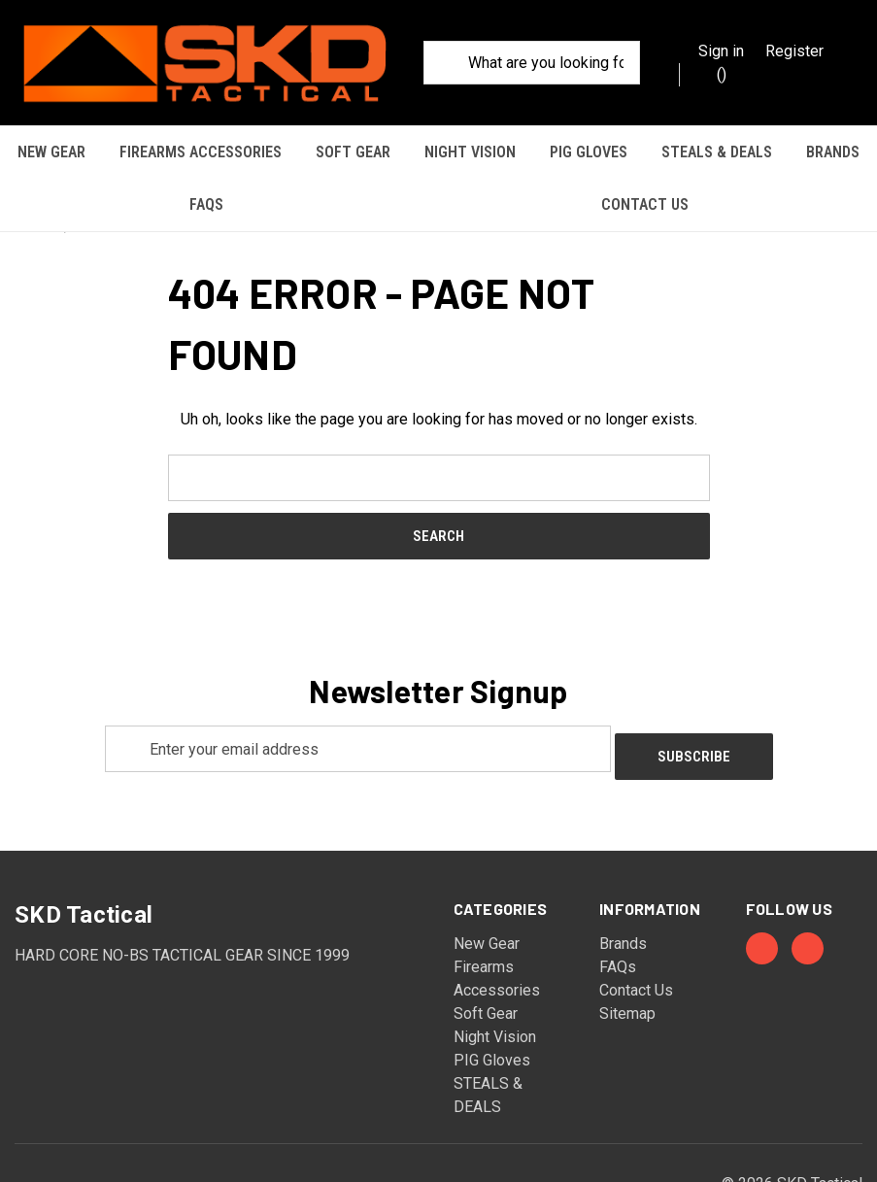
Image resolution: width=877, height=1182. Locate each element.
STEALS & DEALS (716, 152)
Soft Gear (353, 152)
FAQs (206, 204)
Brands (833, 152)
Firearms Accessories (200, 152)
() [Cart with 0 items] (711, 73)
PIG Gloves (588, 152)
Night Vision (470, 152)
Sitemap (627, 944)
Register (794, 51)
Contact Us (645, 204)
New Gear (51, 152)
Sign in (721, 51)
